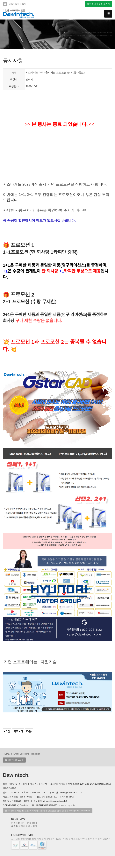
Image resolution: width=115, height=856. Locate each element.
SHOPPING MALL (14, 760)
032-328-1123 (17, 3)
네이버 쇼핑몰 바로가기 (98, 4)
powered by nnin (67, 805)
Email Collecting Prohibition (26, 754)
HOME (6, 754)
